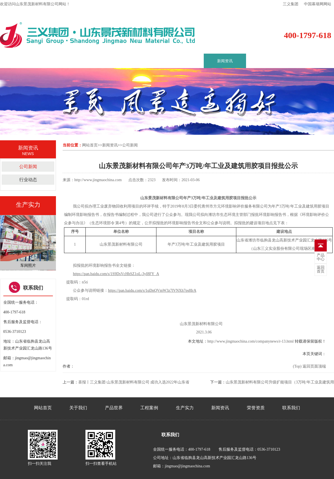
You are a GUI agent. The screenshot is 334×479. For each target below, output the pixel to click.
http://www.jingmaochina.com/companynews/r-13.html (250, 341)
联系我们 (309, 61)
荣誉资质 (267, 61)
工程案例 (140, 61)
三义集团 (290, 4)
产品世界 (98, 61)
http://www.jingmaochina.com (98, 180)
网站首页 (90, 145)
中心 (320, 257)
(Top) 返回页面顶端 (309, 366)
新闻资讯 (225, 61)
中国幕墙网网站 (317, 4)
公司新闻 (28, 166)
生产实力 (182, 61)
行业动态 (28, 179)
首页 (17, 61)
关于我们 (55, 61)
